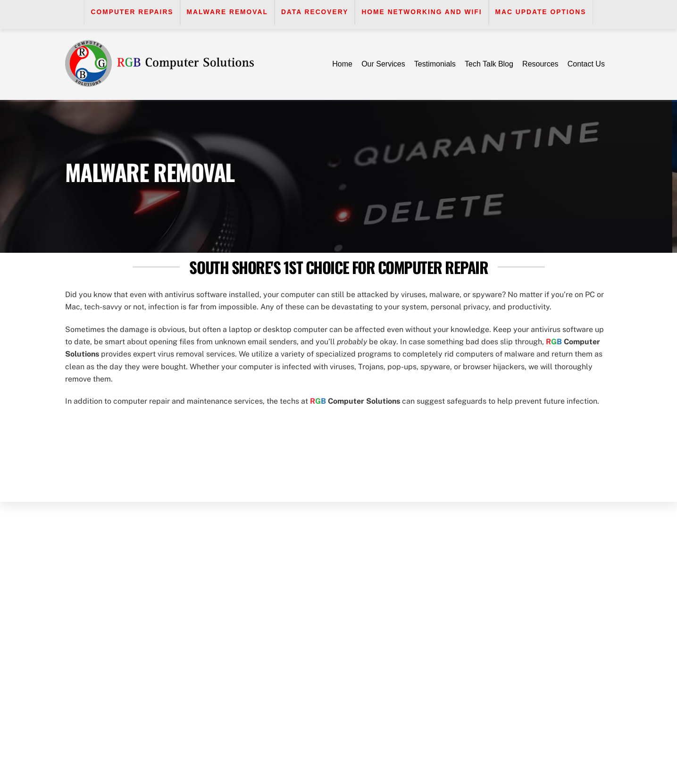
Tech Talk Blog (489, 64)
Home (342, 64)
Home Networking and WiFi (421, 12)
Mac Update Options (540, 12)
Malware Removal (227, 12)
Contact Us (586, 64)
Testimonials (435, 64)
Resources (540, 64)
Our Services (383, 64)
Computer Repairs (132, 12)
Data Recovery (315, 12)
